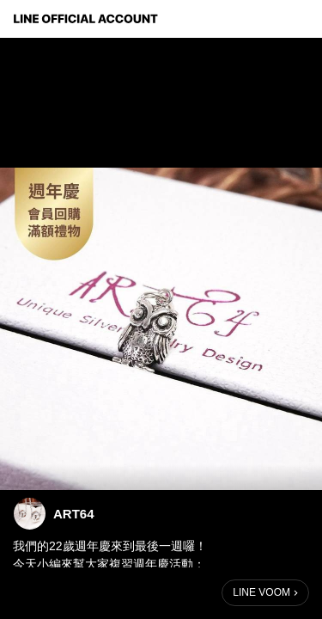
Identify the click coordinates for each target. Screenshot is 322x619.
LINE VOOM (261, 592)
